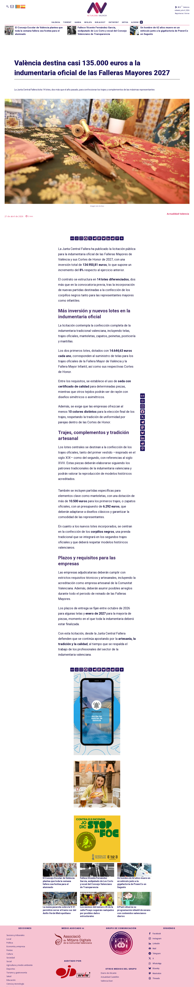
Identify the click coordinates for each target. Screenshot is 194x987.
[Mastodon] (99, 238)
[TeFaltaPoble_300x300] (97, 784)
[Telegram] (95, 238)
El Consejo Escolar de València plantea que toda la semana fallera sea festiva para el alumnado (39, 30)
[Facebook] (86, 238)
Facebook (157, 934)
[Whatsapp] (77, 238)
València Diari (107, 980)
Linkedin (156, 943)
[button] (7, 6)
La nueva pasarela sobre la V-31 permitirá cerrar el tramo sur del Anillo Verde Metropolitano (59, 910)
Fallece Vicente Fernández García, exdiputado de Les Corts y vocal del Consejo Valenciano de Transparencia (102, 30)
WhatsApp (157, 963)
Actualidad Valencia (178, 213)
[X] (90, 238)
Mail (154, 948)
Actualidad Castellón (110, 977)
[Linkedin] (108, 238)
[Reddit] (113, 238)
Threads (156, 978)
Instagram (157, 939)
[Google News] (72, 238)
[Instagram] (81, 238)
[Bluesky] (104, 238)
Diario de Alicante (108, 973)
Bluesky (156, 968)
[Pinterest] (117, 238)
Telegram (157, 953)
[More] (122, 238)
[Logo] (97, 10)
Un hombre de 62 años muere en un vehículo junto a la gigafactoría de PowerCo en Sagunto (164, 30)
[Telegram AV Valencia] (97, 757)
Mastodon (157, 973)
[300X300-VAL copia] (97, 838)
